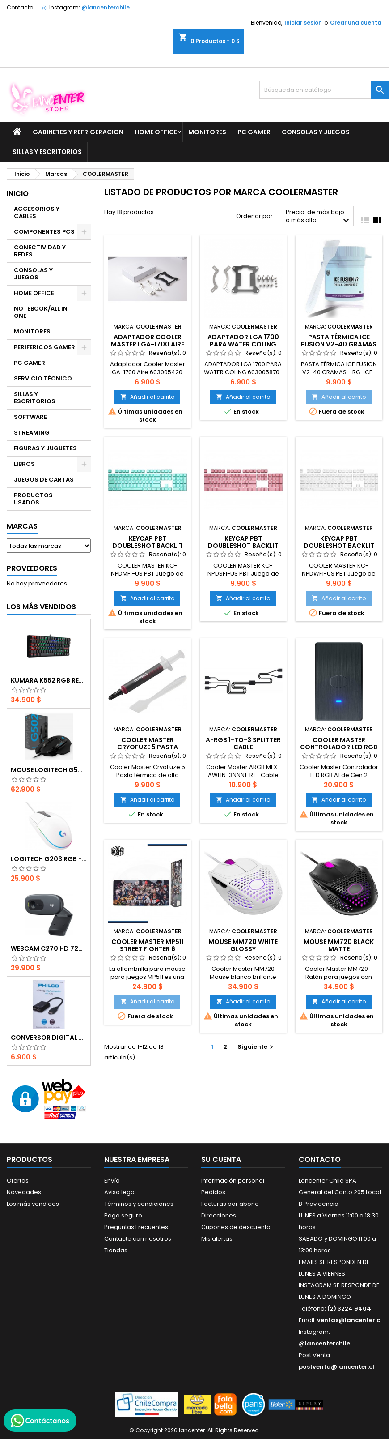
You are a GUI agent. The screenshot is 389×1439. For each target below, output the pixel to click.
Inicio (18, 193)
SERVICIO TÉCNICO (43, 378)
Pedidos (213, 1192)
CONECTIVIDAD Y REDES (40, 251)
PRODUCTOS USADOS (33, 499)
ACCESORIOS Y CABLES (36, 212)
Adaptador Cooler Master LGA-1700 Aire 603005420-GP (147, 344)
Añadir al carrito (147, 397)
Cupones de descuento (236, 1227)
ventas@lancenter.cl (349, 1320)
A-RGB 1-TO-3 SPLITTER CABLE (243, 743)
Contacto (20, 7)
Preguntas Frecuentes (136, 1227)
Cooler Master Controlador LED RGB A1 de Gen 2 (338, 747)
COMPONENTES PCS (44, 231)
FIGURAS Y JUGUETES (45, 448)
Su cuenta (221, 1159)
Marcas (22, 526)
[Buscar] (324, 90)
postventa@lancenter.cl (336, 1366)
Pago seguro (123, 1215)
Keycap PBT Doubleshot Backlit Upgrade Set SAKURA (243, 545)
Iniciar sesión (303, 22)
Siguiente (256, 1046)
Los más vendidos (41, 607)
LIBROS (24, 464)
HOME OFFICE (156, 132)
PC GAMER (254, 132)
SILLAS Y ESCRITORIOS (47, 151)
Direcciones (218, 1215)
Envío (112, 1180)
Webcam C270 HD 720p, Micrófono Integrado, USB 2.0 (49, 948)
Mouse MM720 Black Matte (339, 945)
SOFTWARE (30, 417)
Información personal (232, 1180)
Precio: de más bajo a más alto (318, 217)
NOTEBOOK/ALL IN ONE (41, 312)
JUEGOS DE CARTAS (44, 479)
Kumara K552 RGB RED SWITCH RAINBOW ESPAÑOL (49, 680)
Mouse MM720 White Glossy (243, 945)
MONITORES (207, 132)
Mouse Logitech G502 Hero (49, 769)
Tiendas (115, 1250)
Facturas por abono (230, 1204)
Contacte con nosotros (137, 1238)
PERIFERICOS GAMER (44, 347)
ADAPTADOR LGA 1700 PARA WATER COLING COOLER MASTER (243, 344)
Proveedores (32, 568)
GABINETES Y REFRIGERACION (78, 132)
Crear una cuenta (355, 22)
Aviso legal (120, 1192)
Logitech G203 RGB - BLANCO (49, 859)
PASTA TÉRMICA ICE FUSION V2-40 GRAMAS (338, 341)
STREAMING (32, 432)
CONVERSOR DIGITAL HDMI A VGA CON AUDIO (49, 1037)
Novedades (24, 1192)
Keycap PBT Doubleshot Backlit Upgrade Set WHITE (339, 545)
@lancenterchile (105, 7)
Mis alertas (217, 1238)
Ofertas (18, 1180)
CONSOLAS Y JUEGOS (316, 132)
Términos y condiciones (138, 1204)
